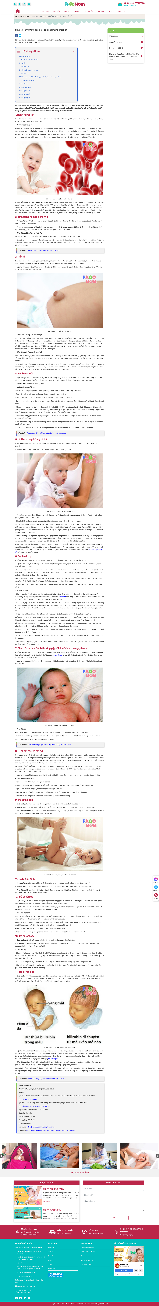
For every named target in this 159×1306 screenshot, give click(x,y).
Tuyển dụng (51, 1268)
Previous (1, 1156)
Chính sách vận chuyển (88, 1252)
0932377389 (140, 3)
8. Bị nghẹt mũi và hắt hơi (27, 80)
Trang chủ (18, 16)
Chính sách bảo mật (87, 1260)
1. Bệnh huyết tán (24, 56)
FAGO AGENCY (103, 1304)
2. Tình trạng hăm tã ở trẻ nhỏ (28, 59)
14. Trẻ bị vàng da (24, 97)
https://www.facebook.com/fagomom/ (40, 1127)
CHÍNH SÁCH (100, 11)
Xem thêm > (46, 1201)
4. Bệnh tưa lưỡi (24, 66)
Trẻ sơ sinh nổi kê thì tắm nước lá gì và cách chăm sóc (46, 433)
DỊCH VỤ (66, 11)
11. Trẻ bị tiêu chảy (25, 87)
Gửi (113, 1217)
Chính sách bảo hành (87, 1256)
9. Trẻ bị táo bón (24, 84)
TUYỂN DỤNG (121, 11)
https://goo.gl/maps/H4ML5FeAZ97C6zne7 (34, 1106)
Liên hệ (50, 1264)
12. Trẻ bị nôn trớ (24, 91)
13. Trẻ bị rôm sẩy (24, 94)
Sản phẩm (51, 1256)
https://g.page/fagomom (27, 1099)
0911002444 (129, 3)
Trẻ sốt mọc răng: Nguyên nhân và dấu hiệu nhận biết (46, 1079)
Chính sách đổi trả (86, 1264)
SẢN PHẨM (45, 11)
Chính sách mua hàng (87, 1247)
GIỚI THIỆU (56, 11)
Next (157, 1156)
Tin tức (27, 16)
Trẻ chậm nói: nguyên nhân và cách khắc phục (43, 250)
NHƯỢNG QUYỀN (87, 11)
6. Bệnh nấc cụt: (24, 73)
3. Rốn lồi (22, 63)
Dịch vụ (50, 1252)
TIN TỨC (76, 11)
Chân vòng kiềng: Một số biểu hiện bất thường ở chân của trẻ (49, 745)
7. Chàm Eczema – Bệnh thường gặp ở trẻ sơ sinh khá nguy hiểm (40, 77)
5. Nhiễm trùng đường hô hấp (28, 70)
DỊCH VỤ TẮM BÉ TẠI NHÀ (52, 1210)
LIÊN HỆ (111, 11)
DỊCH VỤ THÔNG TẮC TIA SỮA (53, 1189)
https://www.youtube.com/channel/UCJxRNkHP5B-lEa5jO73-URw (50, 1130)
